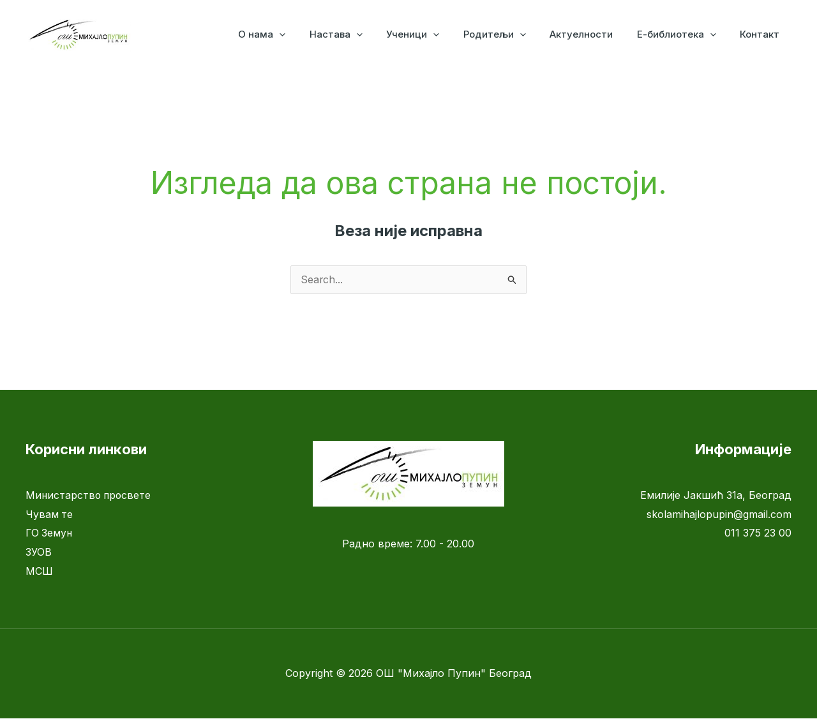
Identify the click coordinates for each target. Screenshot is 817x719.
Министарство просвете (90, 495)
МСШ (39, 571)
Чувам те (49, 514)
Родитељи (511, 34)
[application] (310, 34)
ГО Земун (50, 533)
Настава (362, 34)
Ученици (434, 34)
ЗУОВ (39, 552)
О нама (293, 34)
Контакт (762, 34)
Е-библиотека (683, 34)
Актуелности (593, 34)
